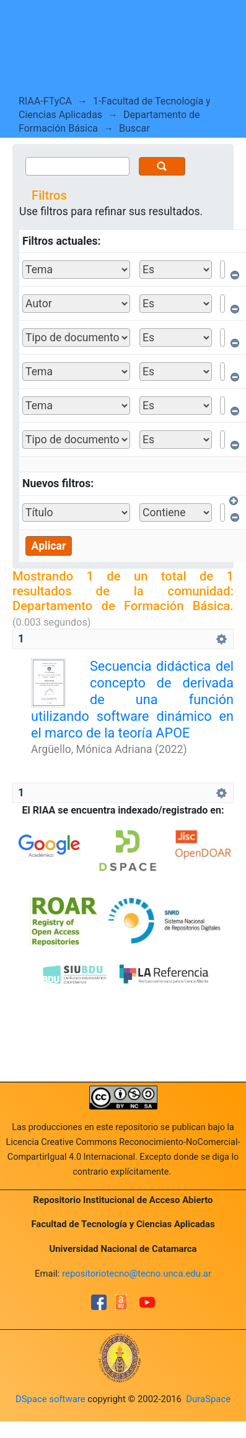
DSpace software (50, 1399)
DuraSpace (208, 1399)
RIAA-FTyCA (45, 101)
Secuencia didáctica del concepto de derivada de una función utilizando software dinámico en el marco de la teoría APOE (132, 699)
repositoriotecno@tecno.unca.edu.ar (136, 1273)
